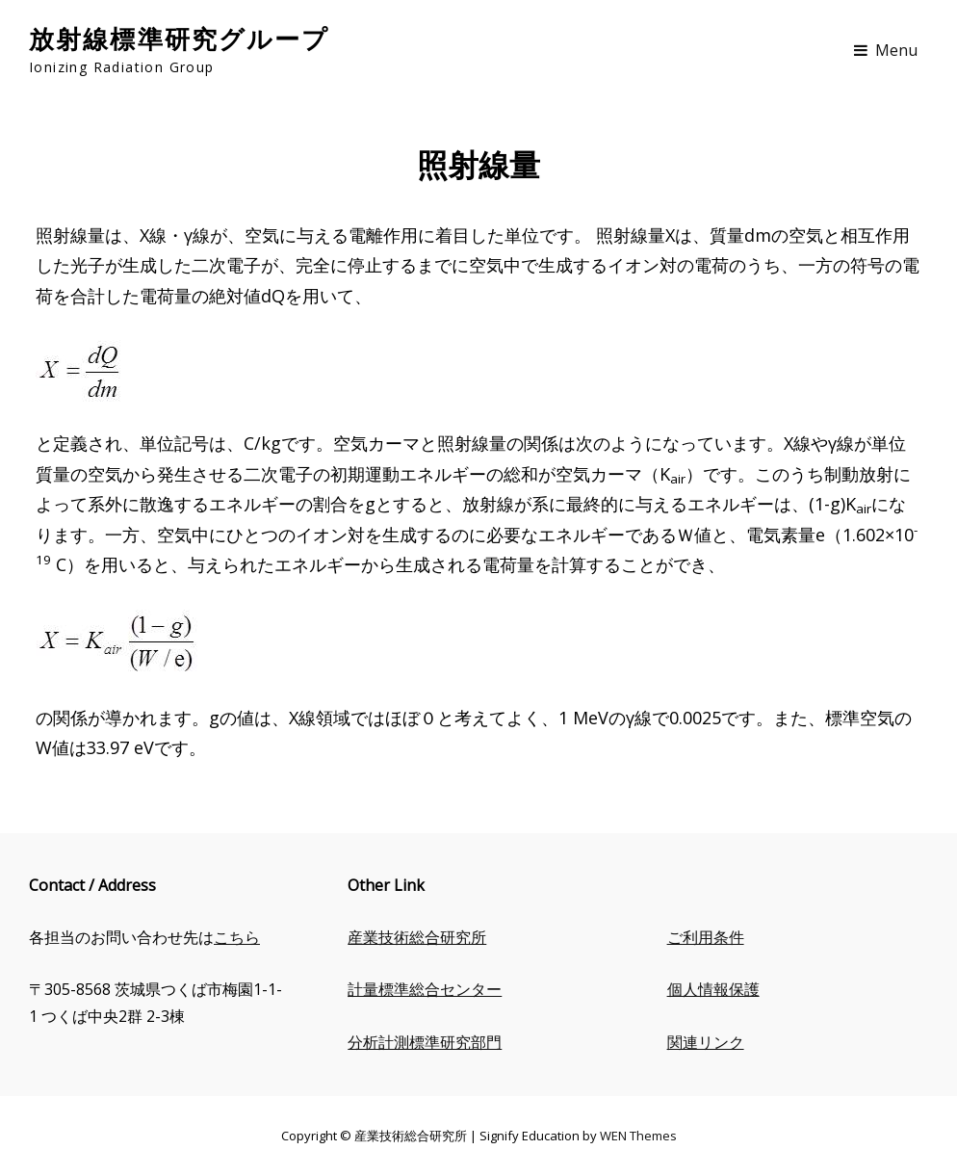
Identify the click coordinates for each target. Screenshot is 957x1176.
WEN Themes (638, 1135)
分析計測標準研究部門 (425, 1042)
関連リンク (705, 1042)
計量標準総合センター (425, 989)
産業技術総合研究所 (417, 937)
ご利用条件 (705, 937)
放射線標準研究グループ (179, 38)
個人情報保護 (713, 989)
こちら (237, 937)
